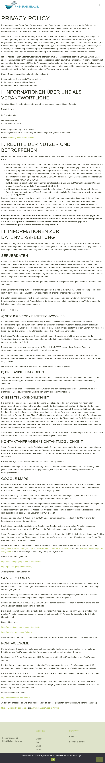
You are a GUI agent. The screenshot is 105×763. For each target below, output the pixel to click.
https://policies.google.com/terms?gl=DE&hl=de (50, 548)
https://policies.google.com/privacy (16, 567)
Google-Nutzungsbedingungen (14, 548)
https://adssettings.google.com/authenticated (21, 562)
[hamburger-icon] (100, 5)
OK (53, 759)
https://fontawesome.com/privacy (15, 698)
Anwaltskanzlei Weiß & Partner (45, 708)
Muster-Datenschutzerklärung (14, 708)
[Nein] (99, 759)
